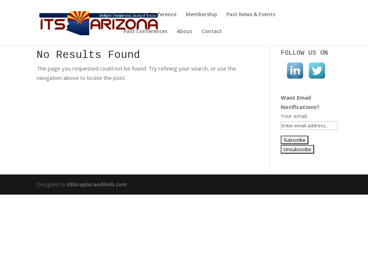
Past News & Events (250, 15)
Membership (201, 15)
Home (131, 15)
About (184, 32)
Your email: (294, 115)
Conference (162, 15)
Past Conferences (145, 32)
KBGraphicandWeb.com (97, 184)
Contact (212, 32)
